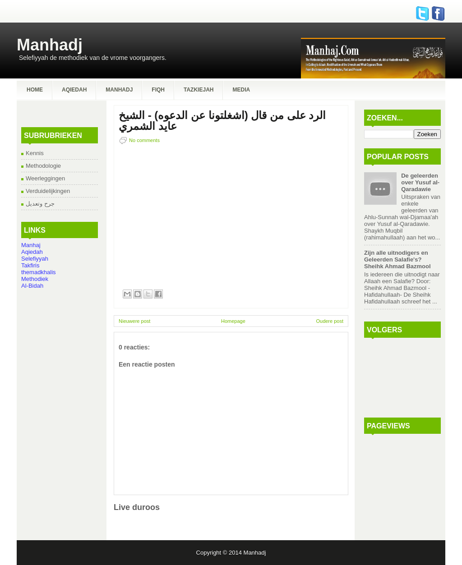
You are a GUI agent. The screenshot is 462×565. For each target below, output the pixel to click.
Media (241, 90)
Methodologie (43, 165)
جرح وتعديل (40, 203)
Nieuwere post (134, 321)
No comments (144, 140)
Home (35, 90)
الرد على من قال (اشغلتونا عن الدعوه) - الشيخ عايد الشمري (222, 121)
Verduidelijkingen (48, 191)
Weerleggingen (45, 178)
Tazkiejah (198, 90)
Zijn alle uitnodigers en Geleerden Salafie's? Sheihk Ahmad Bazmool (397, 259)
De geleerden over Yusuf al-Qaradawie (420, 182)
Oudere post (329, 321)
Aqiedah (74, 90)
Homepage (233, 321)
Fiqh (158, 90)
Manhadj (50, 45)
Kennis (35, 153)
